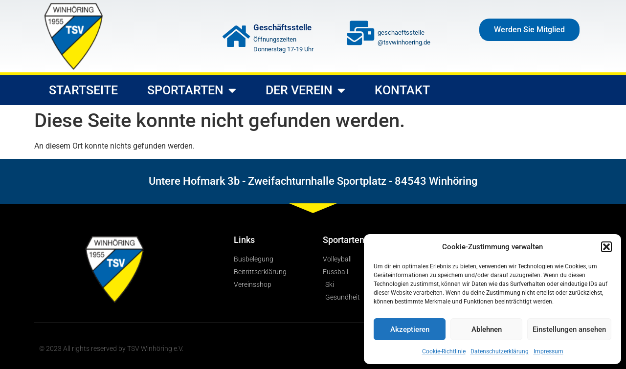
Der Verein (305, 90)
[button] (606, 247)
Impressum (548, 351)
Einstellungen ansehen (569, 329)
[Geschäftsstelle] (236, 36)
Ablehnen (486, 329)
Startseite (83, 90)
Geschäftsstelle (282, 27)
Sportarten (191, 90)
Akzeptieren (409, 329)
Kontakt (402, 90)
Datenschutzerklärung (499, 351)
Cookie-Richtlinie (444, 351)
